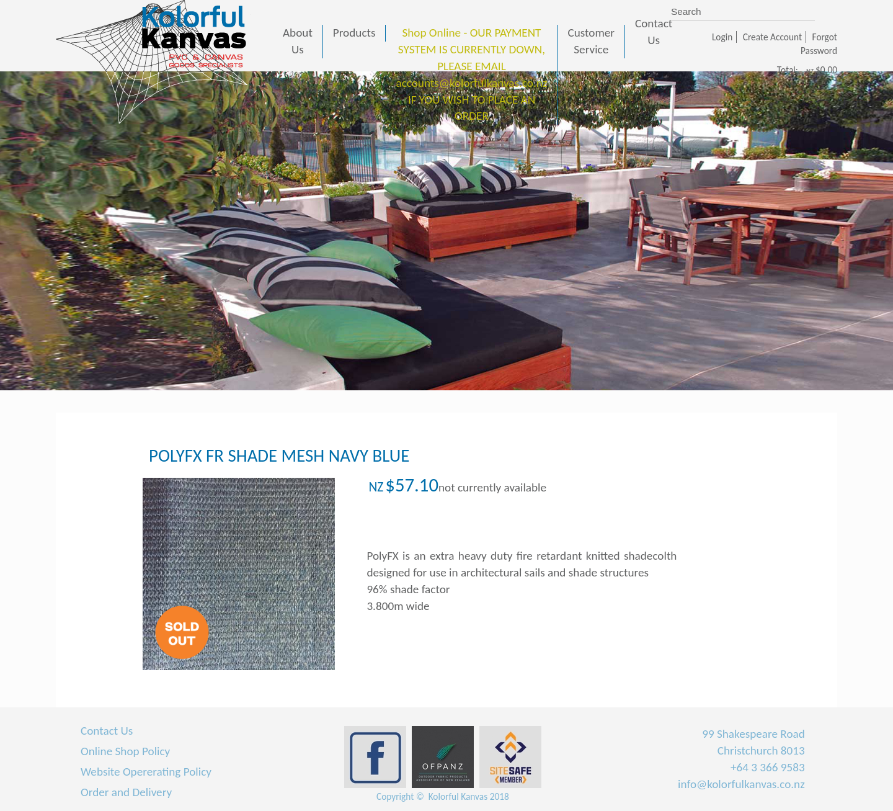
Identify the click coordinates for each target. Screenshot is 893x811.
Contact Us (107, 731)
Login (722, 37)
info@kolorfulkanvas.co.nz (741, 784)
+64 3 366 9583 (768, 767)
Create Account (772, 37)
